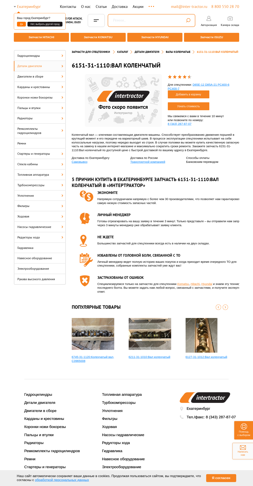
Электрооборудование (33, 266)
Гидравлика (25, 245)
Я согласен (221, 478)
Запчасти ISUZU (212, 37)
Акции (138, 6)
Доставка (120, 6)
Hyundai (206, 281)
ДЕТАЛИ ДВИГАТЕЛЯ (147, 49)
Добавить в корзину (188, 92)
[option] (123, 98)
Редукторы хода (40, 235)
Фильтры (40, 204)
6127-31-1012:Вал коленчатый (206, 354)
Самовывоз (80, 159)
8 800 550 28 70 (225, 6)
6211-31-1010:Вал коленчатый (149, 354)
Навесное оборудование (34, 256)
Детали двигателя (40, 64)
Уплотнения (40, 193)
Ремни (21, 141)
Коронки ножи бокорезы (40, 95)
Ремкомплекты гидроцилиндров (40, 128)
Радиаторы (40, 116)
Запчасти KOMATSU (97, 37)
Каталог (122, 49)
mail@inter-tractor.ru (189, 6)
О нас (86, 6)
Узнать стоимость (188, 104)
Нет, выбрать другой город (44, 24)
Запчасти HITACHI (40, 37)
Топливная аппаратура (40, 172)
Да (21, 24)
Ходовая (40, 214)
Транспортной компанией (147, 159)
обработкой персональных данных (62, 480)
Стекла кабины (40, 162)
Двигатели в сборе (40, 74)
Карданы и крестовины (40, 84)
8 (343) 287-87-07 (180, 121)
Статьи (101, 6)
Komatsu (183, 281)
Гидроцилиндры (40, 53)
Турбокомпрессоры (40, 183)
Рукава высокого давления (36, 277)
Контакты (68, 6)
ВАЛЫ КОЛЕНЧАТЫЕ (178, 49)
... (151, 5)
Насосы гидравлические (40, 225)
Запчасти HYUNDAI (155, 37)
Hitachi (195, 281)
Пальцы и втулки (40, 105)
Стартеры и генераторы (40, 151)
